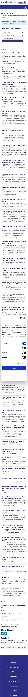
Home (2, 10)
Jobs (6, 10)
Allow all (14, 368)
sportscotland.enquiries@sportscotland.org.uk (13, 648)
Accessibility (13, 676)
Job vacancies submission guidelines (11, 620)
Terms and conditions (13, 681)
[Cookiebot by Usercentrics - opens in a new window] (20, 318)
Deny (14, 377)
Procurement (13, 686)
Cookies (13, 662)
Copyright (14, 690)
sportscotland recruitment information (11, 613)
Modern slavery (13, 695)
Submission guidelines (8, 23)
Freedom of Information (14, 667)
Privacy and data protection (14, 672)
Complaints (13, 658)
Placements (4, 616)
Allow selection (14, 373)
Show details (20, 363)
